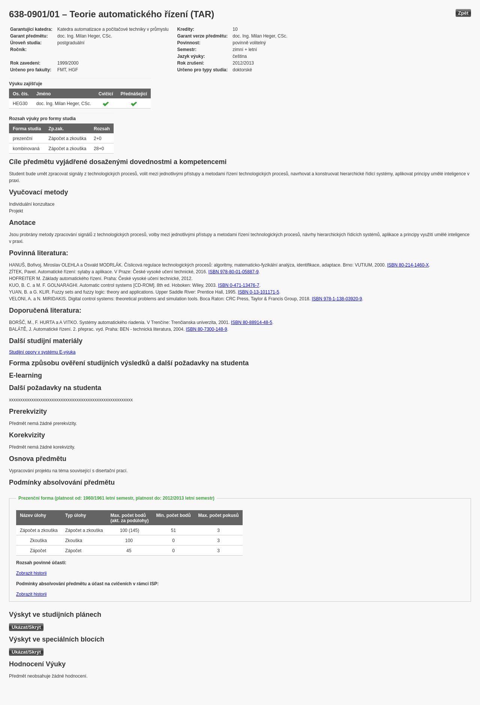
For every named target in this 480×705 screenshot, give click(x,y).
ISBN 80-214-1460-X (408, 265)
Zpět (463, 13)
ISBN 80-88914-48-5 (251, 322)
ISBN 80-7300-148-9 (206, 329)
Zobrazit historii (31, 573)
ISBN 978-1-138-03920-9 (337, 298)
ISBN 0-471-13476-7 (238, 285)
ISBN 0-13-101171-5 (258, 292)
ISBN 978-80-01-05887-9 (233, 271)
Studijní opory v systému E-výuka (42, 352)
